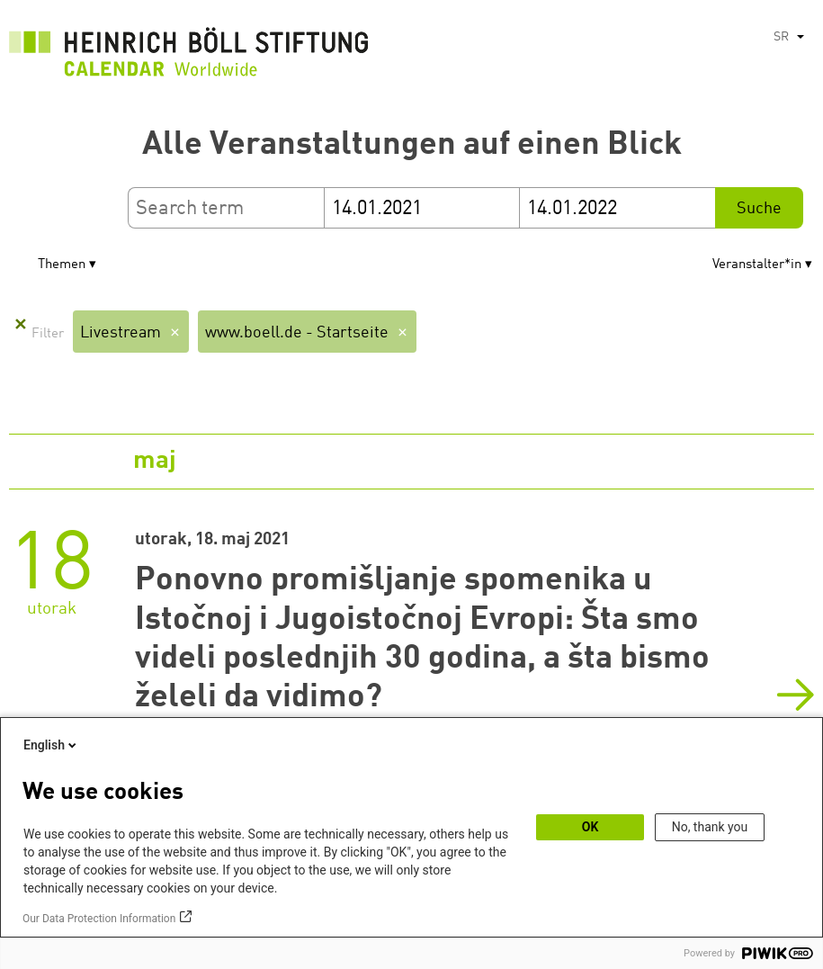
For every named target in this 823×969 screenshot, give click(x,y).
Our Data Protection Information (98, 918)
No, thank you (710, 827)
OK (590, 827)
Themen (61, 265)
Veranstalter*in (756, 265)
